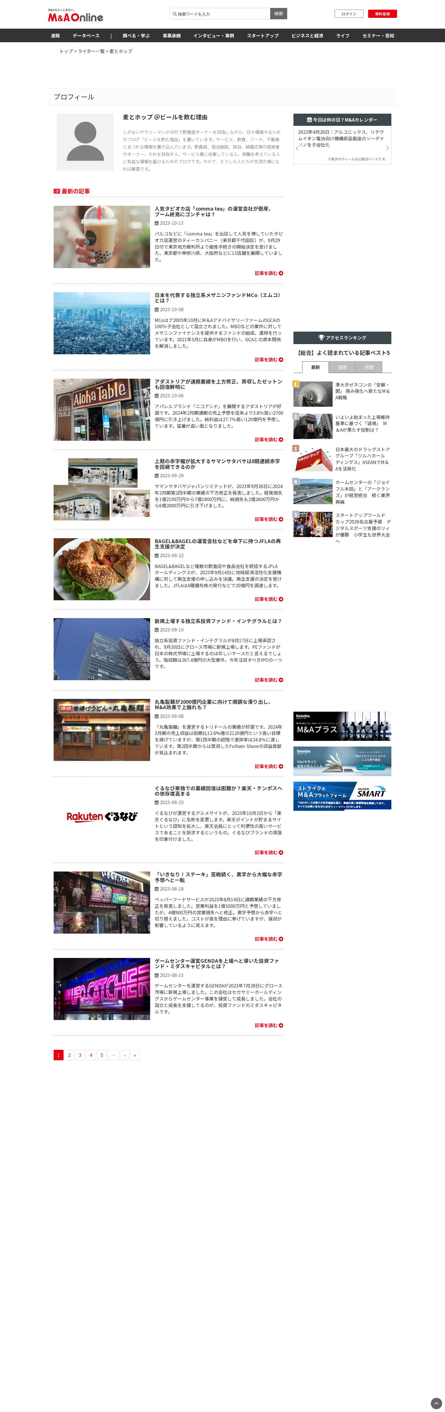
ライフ (343, 35)
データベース (86, 35)
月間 (368, 367)
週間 (342, 367)
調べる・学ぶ (136, 35)
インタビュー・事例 (213, 35)
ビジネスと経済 (307, 35)
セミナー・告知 (378, 35)
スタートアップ (263, 35)
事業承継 (172, 35)
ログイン (349, 13)
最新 (315, 367)
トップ (66, 51)
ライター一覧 (91, 51)
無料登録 (382, 13)
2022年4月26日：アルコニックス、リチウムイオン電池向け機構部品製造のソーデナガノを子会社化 (341, 138)
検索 (278, 13)
